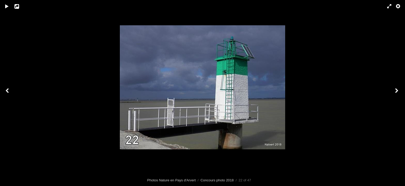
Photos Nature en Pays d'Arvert (171, 180)
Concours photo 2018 (217, 180)
